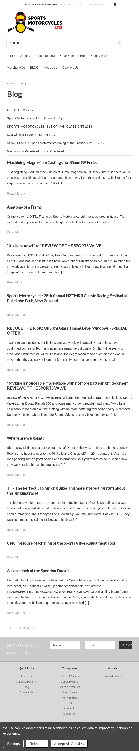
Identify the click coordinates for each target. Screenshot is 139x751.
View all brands (113, 676)
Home (10, 83)
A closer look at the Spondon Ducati (38, 570)
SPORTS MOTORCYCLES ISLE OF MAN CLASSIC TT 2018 (49, 126)
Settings (13, 744)
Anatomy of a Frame (24, 207)
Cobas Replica (45, 55)
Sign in (80, 4)
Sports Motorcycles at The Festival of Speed (37, 118)
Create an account (97, 4)
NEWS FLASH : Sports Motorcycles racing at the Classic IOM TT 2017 (56, 143)
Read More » (16, 193)
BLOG (34, 67)
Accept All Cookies (69, 744)
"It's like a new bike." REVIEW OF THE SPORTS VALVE (54, 245)
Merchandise (16, 67)
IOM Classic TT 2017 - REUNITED (31, 135)
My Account (66, 4)
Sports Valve (99, 55)
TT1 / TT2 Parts (18, 55)
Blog (23, 83)
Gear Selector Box (73, 55)
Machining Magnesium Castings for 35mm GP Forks (52, 162)
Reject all (36, 744)
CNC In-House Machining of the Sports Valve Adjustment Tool (61, 543)
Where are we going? (25, 438)
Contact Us (70, 67)
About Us (50, 67)
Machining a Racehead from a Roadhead (35, 151)
